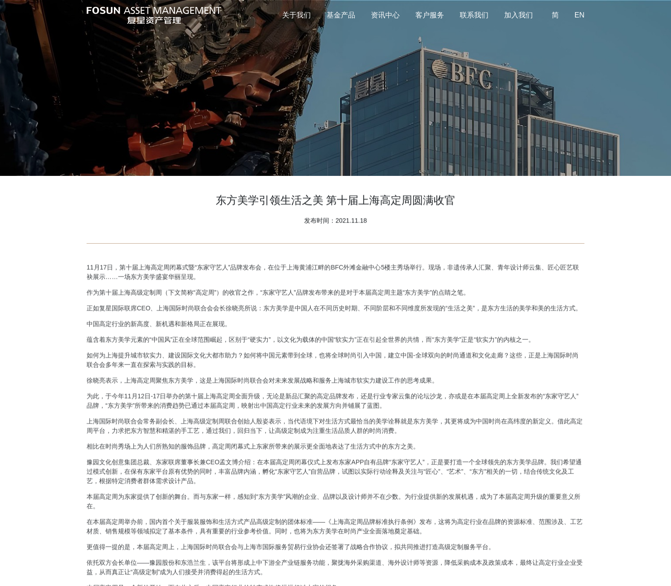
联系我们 (474, 15)
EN (579, 15)
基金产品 (341, 15)
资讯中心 (385, 15)
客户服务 (429, 15)
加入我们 (518, 15)
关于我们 (296, 15)
